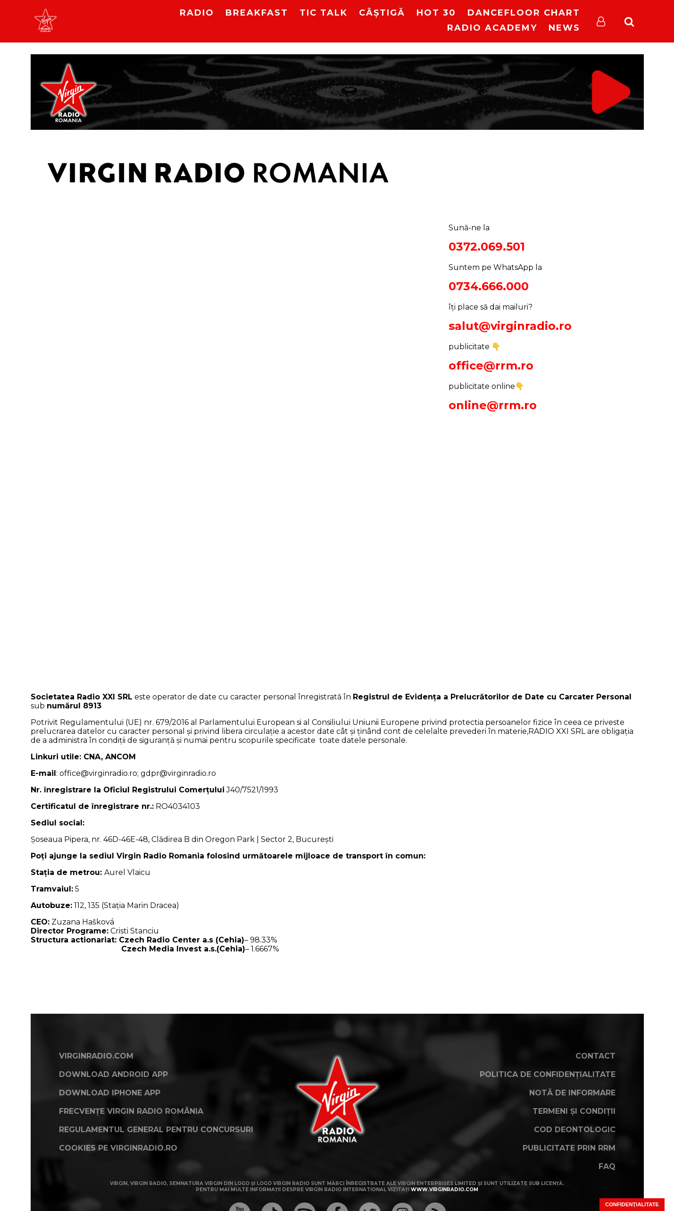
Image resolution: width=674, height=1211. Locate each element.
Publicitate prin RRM (569, 1148)
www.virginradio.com (444, 1189)
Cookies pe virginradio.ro (118, 1148)
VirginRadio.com (96, 1055)
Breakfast (256, 13)
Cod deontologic (575, 1129)
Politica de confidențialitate (548, 1074)
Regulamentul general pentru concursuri (156, 1129)
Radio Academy (492, 28)
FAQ (607, 1166)
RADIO (197, 13)
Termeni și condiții (574, 1111)
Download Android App (113, 1074)
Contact (595, 1055)
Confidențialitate (632, 1204)
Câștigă (382, 13)
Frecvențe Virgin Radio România (131, 1111)
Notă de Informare (572, 1092)
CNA (91, 756)
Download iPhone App (109, 1092)
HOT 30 (436, 13)
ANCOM (120, 756)
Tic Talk (324, 13)
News (564, 28)
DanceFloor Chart (523, 13)
